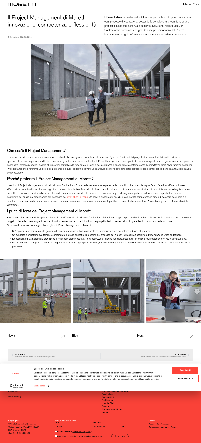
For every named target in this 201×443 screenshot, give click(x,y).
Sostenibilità (107, 385)
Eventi (140, 335)
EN (197, 4)
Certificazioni (108, 400)
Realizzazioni (108, 397)
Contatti (105, 406)
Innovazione (107, 388)
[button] (4, 291)
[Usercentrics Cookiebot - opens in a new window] (16, 438)
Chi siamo (106, 379)
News (11, 335)
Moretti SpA (14, 376)
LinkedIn (153, 379)
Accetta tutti (173, 419)
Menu (187, 4)
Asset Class (107, 394)
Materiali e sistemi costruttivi (115, 391)
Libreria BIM (108, 403)
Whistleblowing (14, 397)
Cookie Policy (13, 392)
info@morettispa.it (63, 379)
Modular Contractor (111, 382)
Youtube (152, 382)
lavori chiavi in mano (77, 197)
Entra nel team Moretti (112, 409)
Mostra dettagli (40, 438)
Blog (75, 335)
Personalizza (173, 427)
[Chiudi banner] (197, 416)
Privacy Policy (14, 387)
